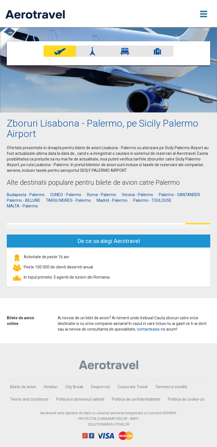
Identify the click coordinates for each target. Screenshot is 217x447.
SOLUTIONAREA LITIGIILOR (108, 424)
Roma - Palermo (101, 194)
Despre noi (100, 387)
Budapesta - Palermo (26, 194)
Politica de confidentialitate (136, 399)
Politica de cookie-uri (186, 399)
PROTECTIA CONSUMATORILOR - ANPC (108, 419)
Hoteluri (51, 387)
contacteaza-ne (151, 329)
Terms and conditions (29, 399)
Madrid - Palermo (112, 200)
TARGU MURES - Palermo (68, 200)
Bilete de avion (23, 387)
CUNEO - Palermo (65, 194)
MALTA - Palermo (22, 206)
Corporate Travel (132, 387)
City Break (74, 387)
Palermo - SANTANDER (179, 194)
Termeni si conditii (171, 387)
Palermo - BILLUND (23, 200)
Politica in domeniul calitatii (80, 399)
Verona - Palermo (137, 194)
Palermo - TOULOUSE (152, 200)
